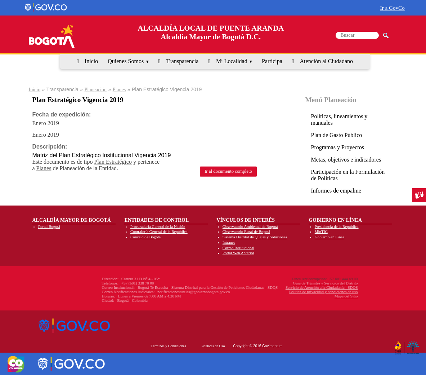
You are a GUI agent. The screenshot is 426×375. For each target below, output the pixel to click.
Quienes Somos (126, 61)
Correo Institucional (238, 248)
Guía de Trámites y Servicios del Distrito (287, 283)
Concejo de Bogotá (145, 237)
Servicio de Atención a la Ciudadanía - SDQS (283, 287)
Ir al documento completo (228, 171)
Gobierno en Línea (329, 237)
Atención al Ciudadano (326, 61)
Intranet (229, 242)
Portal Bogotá (49, 226)
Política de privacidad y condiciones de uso (285, 292)
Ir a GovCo (392, 8)
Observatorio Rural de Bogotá (246, 231)
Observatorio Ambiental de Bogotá (250, 226)
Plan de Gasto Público (336, 135)
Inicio (91, 61)
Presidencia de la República (337, 226)
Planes (119, 89)
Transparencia (182, 61)
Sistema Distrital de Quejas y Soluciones (255, 237)
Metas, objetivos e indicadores (346, 159)
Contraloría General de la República (159, 231)
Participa (272, 61)
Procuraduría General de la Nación (157, 226)
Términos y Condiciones (168, 346)
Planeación (96, 89)
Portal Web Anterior (238, 253)
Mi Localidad (231, 61)
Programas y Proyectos (337, 147)
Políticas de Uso (213, 346)
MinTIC (321, 231)
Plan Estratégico (112, 162)
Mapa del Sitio (308, 296)
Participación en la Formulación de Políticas (348, 175)
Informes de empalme (336, 191)
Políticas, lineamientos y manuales (339, 119)
